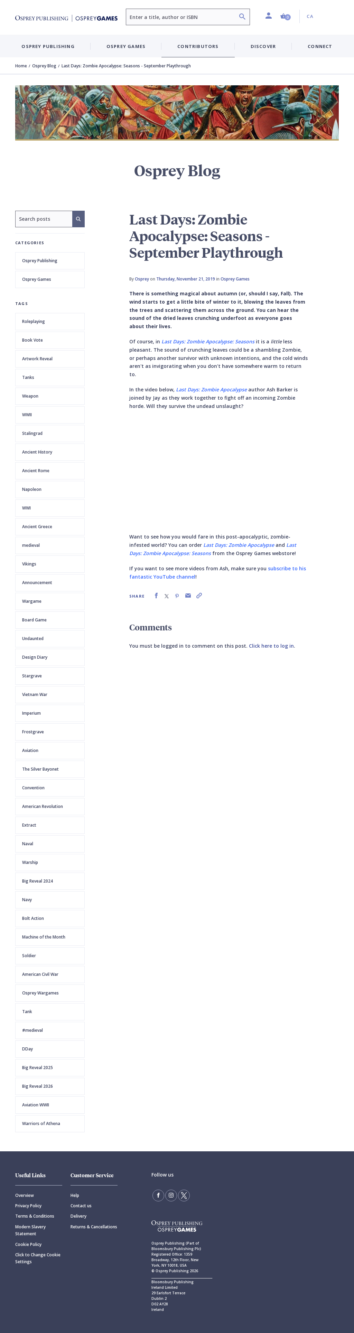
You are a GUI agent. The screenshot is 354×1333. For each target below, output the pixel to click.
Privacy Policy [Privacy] (28, 1206)
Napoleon (31, 489)
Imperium (31, 713)
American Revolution (42, 806)
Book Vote (32, 340)
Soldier (29, 956)
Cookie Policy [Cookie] (28, 1244)
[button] (285, 16)
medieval (31, 545)
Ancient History (37, 452)
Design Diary (34, 657)
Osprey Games (36, 279)
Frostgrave (33, 732)
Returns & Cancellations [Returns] (94, 1227)
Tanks (28, 377)
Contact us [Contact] (81, 1206)
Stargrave (32, 676)
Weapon (30, 396)
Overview (24, 1195)
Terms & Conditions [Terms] (34, 1216)
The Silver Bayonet (40, 769)
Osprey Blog (44, 66)
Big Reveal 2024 (37, 881)
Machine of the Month (43, 937)
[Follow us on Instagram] (171, 1195)
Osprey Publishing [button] (47, 46)
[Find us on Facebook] (158, 1195)
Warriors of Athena (41, 1123)
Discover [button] (263, 46)
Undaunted (33, 638)
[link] (156, 595)
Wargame (31, 601)
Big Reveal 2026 (37, 1086)
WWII (27, 415)
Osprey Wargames (40, 993)
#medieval (32, 1030)
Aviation (30, 750)
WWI (26, 508)
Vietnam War (34, 694)
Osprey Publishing (39, 261)
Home (21, 66)
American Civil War (40, 974)
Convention (33, 788)
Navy (27, 900)
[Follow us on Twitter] (184, 1195)
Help (75, 1195)
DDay (27, 1049)
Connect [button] (320, 46)
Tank (27, 1012)
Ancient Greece (37, 527)
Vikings (29, 564)
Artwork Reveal (37, 359)
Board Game (34, 620)
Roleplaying (33, 321)
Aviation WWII (35, 1105)
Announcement (37, 582)
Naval (27, 844)
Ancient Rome (35, 471)
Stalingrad (32, 433)
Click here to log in (271, 645)
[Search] (242, 17)
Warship (30, 862)
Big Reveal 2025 (37, 1067)
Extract (29, 825)
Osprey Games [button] (126, 46)
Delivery (78, 1216)
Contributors (197, 46)
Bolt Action (33, 918)
